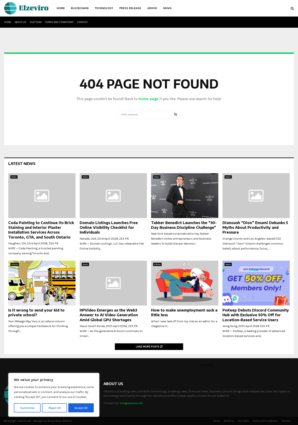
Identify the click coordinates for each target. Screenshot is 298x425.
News (167, 8)
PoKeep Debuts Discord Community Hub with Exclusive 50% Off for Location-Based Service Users (255, 315)
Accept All (81, 407)
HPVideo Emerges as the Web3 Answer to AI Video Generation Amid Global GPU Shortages (109, 315)
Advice (152, 8)
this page (206, 365)
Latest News (21, 163)
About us (20, 22)
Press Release (130, 8)
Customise (27, 407)
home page (148, 99)
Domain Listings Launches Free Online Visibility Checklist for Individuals (109, 227)
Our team (36, 22)
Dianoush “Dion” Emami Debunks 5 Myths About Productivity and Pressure (255, 227)
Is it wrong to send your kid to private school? (36, 312)
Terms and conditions (59, 22)
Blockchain (80, 8)
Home (61, 8)
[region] (53, 395)
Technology (104, 8)
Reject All (54, 407)
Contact (82, 22)
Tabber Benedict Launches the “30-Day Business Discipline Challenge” (184, 225)
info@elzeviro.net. (131, 403)
